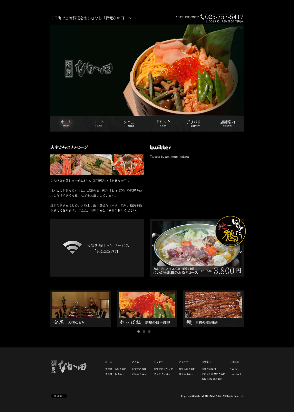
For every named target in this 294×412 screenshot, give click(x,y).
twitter (197, 148)
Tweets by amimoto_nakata (169, 156)
